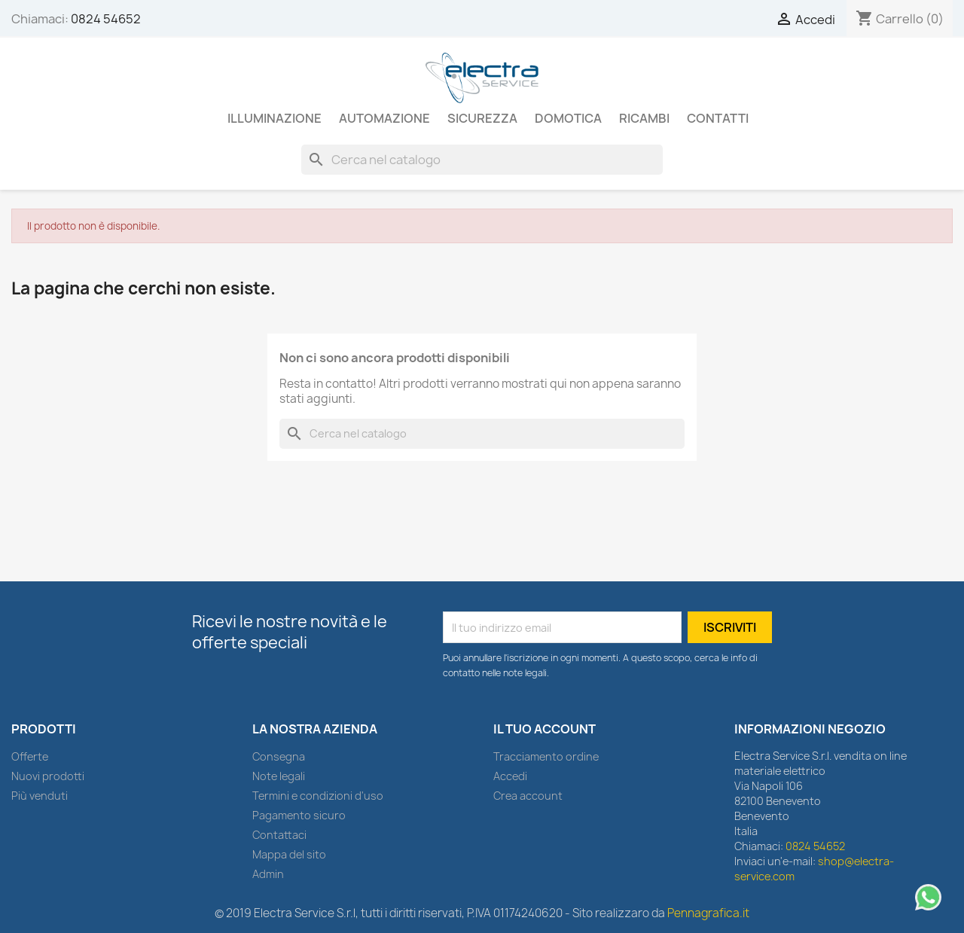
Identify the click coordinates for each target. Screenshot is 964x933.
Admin (268, 874)
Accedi (510, 776)
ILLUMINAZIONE (274, 118)
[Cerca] (482, 160)
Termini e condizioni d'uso (317, 795)
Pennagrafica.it (708, 913)
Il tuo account (544, 729)
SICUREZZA (482, 118)
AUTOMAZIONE (384, 118)
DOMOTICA (568, 118)
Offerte (29, 756)
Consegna (278, 756)
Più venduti (39, 795)
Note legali (278, 776)
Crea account (528, 795)
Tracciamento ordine (546, 756)
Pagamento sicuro (299, 815)
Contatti (718, 118)
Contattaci (279, 835)
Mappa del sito (289, 854)
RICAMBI (644, 118)
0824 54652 (106, 19)
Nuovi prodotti (47, 776)
